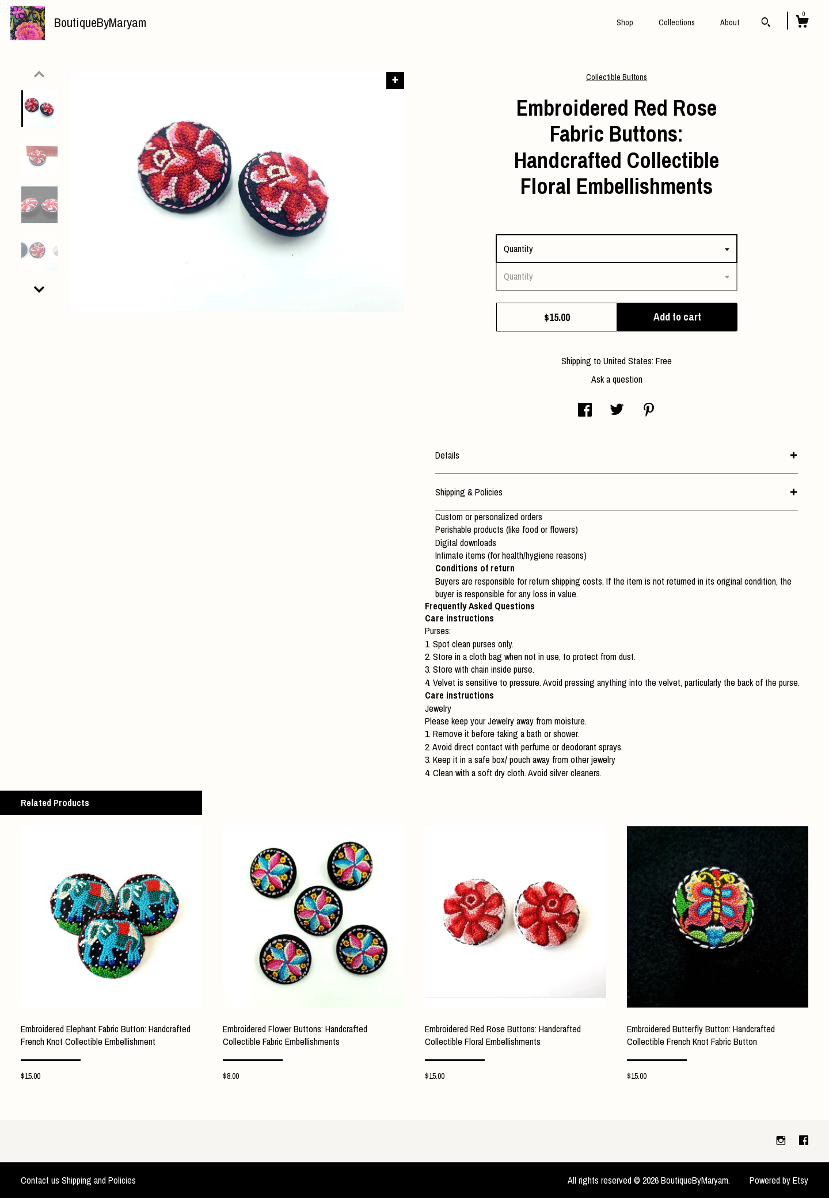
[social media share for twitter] (616, 411)
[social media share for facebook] (585, 411)
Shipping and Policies (99, 1180)
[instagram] (782, 1140)
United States (627, 360)
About (729, 22)
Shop (625, 22)
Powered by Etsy (779, 1180)
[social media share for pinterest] (649, 411)
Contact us (40, 1180)
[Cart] (802, 23)
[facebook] (803, 1140)
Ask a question (616, 379)
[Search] (766, 23)
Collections (677, 22)
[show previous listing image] (39, 74)
